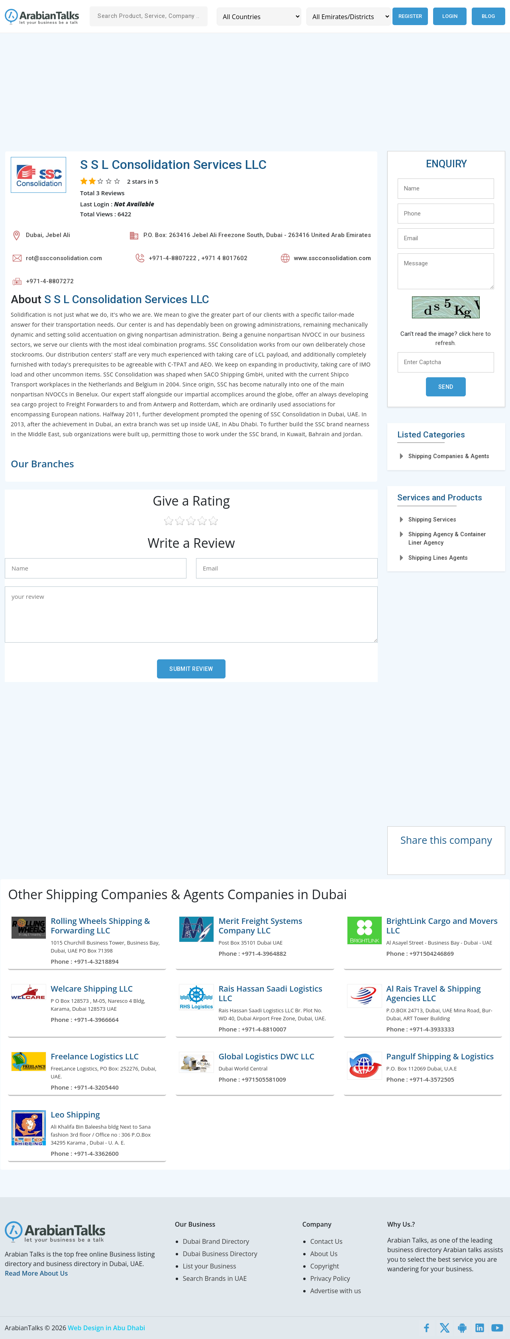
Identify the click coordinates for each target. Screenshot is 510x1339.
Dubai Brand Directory (216, 1241)
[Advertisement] (244, 95)
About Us (324, 1253)
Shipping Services (432, 519)
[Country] (258, 16)
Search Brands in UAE (215, 1278)
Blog (488, 16)
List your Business (209, 1266)
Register (410, 16)
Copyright (324, 1266)
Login (449, 16)
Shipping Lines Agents (438, 558)
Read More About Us (36, 1273)
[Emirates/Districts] (348, 16)
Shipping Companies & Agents (448, 456)
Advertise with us (335, 1290)
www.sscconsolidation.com (332, 258)
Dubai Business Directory (220, 1253)
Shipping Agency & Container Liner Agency (447, 538)
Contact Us (326, 1241)
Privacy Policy (330, 1278)
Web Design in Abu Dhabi (106, 1327)
